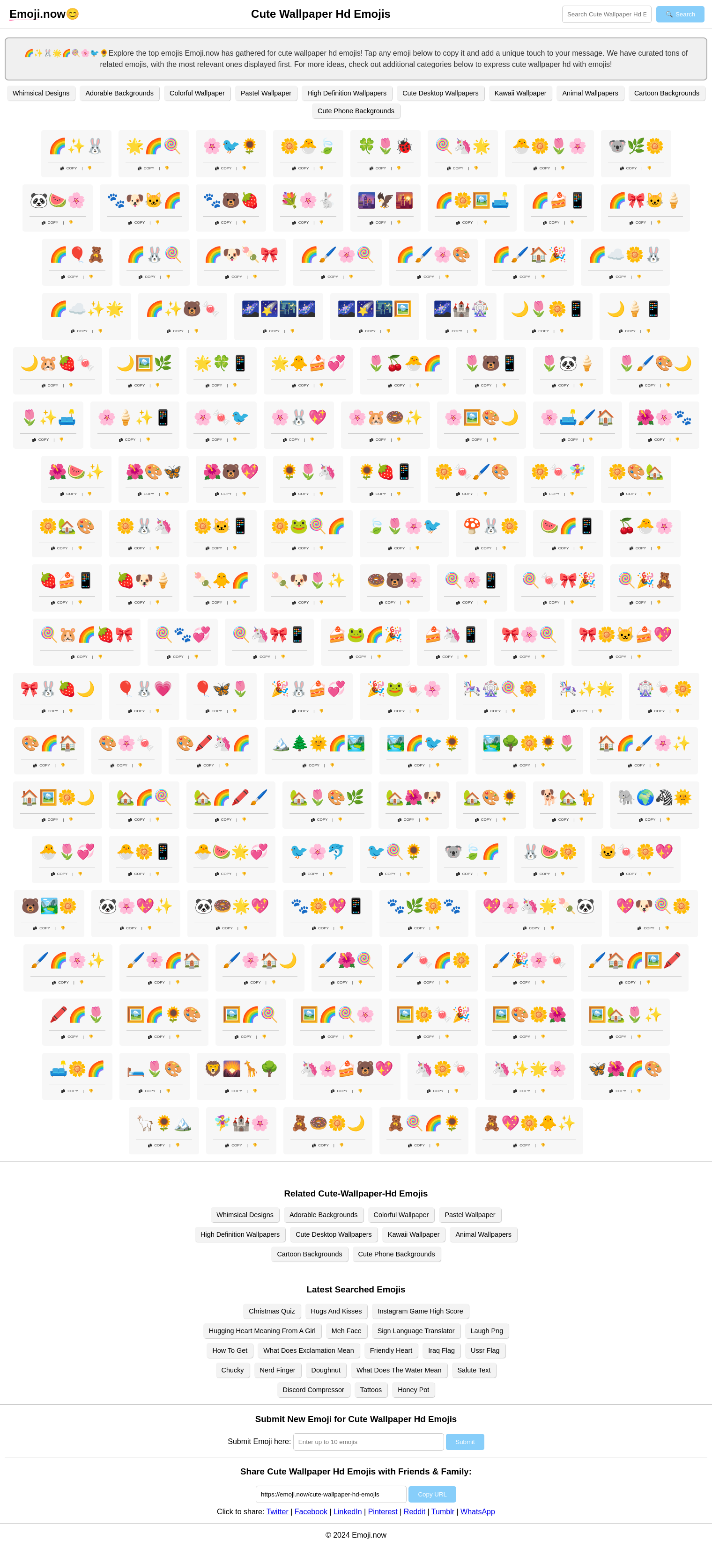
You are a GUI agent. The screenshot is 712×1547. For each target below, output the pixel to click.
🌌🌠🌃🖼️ (374, 308)
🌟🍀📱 (221, 363)
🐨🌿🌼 (636, 146)
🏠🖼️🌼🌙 (57, 797)
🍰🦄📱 (452, 634)
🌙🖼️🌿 (144, 363)
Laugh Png (487, 1331)
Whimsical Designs (41, 93)
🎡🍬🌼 (664, 688)
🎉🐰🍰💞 (308, 688)
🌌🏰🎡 (461, 308)
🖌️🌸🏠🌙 (259, 960)
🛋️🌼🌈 (77, 1068)
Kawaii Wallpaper (521, 93)
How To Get (229, 1350)
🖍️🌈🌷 (77, 1014)
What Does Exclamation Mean (308, 1350)
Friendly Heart (391, 1350)
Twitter (278, 1512)
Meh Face (347, 1331)
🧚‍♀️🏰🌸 (241, 1123)
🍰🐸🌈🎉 (365, 634)
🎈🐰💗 (144, 688)
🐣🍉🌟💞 (230, 851)
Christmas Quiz (272, 1311)
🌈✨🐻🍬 (182, 308)
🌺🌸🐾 (664, 417)
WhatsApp (477, 1512)
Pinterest (383, 1512)
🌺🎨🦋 (154, 471)
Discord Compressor (313, 1390)
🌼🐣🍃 (308, 146)
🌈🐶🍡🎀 (241, 254)
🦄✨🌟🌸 (529, 1068)
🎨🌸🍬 (126, 743)
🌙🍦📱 (635, 308)
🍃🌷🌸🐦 (404, 526)
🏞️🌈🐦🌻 (423, 743)
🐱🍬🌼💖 (636, 851)
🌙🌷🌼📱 (548, 308)
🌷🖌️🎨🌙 (654, 363)
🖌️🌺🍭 (347, 960)
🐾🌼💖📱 (327, 906)
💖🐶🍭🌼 (653, 906)
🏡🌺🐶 (414, 797)
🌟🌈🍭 (154, 146)
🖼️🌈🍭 (250, 1014)
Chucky (233, 1370)
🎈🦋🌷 (221, 688)
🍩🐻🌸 (395, 580)
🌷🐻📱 (491, 363)
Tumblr (442, 1512)
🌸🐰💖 (299, 417)
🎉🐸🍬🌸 (404, 688)
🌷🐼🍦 (568, 363)
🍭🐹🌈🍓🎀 (87, 634)
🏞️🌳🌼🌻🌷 (529, 743)
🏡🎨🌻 (491, 797)
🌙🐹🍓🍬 (57, 363)
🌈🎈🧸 (77, 254)
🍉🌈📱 (568, 526)
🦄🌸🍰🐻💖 (346, 1068)
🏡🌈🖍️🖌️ (230, 797)
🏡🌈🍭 (144, 797)
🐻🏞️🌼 (49, 906)
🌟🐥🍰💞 (308, 363)
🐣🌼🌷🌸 (549, 146)
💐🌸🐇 (308, 200)
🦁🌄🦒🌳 (241, 1068)
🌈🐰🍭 (154, 254)
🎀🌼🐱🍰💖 (625, 634)
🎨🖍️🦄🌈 (213, 743)
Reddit (414, 1512)
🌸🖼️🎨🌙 (481, 417)
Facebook (311, 1512)
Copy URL (432, 1494)
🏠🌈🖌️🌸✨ (644, 743)
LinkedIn (348, 1512)
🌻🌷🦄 (308, 471)
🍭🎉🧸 (645, 580)
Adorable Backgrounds (119, 93)
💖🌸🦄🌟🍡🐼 (538, 906)
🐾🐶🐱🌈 (144, 200)
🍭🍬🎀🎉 (558, 580)
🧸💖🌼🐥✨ (529, 1123)
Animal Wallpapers (590, 93)
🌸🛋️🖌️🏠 (577, 417)
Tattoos (371, 1390)
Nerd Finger (278, 1370)
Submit (465, 1441)
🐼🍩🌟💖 (231, 906)
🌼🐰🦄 (144, 526)
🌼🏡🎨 (67, 526)
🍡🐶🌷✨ (308, 580)
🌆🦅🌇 (385, 200)
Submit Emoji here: (259, 1441)
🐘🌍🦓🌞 (654, 797)
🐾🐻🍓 (231, 200)
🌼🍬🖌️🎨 (472, 471)
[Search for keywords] (607, 14)
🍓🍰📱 (67, 580)
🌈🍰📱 (559, 200)
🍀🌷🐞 (385, 146)
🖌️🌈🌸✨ (67, 960)
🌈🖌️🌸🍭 (337, 254)
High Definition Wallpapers (346, 93)
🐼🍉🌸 (58, 200)
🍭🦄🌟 (463, 146)
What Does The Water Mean (399, 1370)
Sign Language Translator (416, 1331)
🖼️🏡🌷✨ (625, 1014)
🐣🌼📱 (144, 851)
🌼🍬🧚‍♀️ (559, 471)
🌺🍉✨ (76, 471)
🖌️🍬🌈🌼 (433, 960)
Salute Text (474, 1370)
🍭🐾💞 (183, 634)
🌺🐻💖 (231, 471)
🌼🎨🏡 (636, 471)
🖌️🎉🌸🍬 (529, 960)
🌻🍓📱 (385, 471)
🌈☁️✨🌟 (86, 308)
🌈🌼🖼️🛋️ (472, 200)
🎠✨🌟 (587, 688)
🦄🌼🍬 (443, 1068)
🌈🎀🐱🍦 (645, 200)
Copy (68, 168)
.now (37, 14)
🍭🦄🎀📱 (269, 634)
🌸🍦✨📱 (134, 417)
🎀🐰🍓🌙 (57, 688)
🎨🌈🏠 (49, 743)
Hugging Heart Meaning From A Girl (262, 1331)
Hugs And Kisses (336, 1311)
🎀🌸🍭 (529, 634)
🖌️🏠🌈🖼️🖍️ (635, 960)
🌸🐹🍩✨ (385, 417)
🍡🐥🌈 (221, 580)
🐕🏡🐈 (568, 797)
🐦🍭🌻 (395, 851)
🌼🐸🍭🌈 (308, 526)
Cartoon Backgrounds (666, 93)
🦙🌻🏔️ (164, 1123)
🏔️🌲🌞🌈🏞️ (318, 743)
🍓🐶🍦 (144, 580)
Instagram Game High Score (420, 1311)
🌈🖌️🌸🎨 (433, 254)
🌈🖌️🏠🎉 (529, 254)
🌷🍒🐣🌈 (404, 363)
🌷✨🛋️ (48, 417)
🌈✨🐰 (76, 146)
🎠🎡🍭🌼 (500, 688)
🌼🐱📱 (221, 526)
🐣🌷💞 (67, 851)
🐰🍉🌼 (549, 851)
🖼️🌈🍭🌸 (337, 1014)
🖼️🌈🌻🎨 (163, 1014)
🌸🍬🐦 (221, 417)
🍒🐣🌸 (645, 526)
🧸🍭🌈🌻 (423, 1123)
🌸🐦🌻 (231, 146)
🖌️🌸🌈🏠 (163, 960)
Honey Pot (413, 1390)
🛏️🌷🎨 (154, 1068)
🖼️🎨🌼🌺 (529, 1014)
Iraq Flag (441, 1350)
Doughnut (326, 1370)
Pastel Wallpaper (266, 93)
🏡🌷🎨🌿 (326, 797)
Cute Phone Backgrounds (356, 111)
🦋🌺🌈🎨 (625, 1068)
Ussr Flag (485, 1350)
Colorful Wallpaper (197, 93)
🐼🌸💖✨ (135, 906)
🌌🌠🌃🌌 (278, 308)
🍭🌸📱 (472, 580)
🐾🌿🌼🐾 (423, 906)
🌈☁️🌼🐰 (625, 254)
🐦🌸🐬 (317, 851)
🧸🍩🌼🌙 (327, 1123)
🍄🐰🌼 (491, 526)
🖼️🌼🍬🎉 (433, 1014)
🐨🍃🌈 (472, 851)
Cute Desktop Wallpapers (440, 93)
